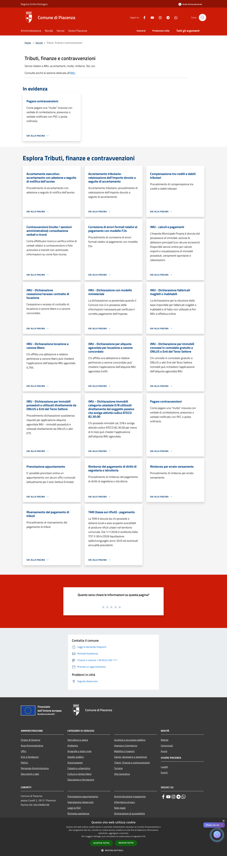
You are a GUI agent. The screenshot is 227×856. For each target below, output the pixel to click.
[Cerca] (202, 17)
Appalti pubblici (75, 757)
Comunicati (167, 745)
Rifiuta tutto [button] (126, 842)
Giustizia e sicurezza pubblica (129, 740)
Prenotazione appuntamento (82, 796)
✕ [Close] (222, 825)
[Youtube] (151, 17)
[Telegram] (166, 17)
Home (28, 43)
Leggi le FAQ (74, 808)
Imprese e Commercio (125, 745)
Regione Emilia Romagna (34, 4)
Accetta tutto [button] (101, 843)
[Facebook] (143, 17)
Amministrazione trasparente (130, 796)
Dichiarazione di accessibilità (129, 813)
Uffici (23, 751)
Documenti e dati (30, 774)
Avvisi (164, 751)
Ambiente (72, 745)
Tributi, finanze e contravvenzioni (132, 762)
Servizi (39, 43)
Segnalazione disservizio (80, 802)
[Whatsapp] (174, 17)
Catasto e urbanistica (78, 768)
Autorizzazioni (75, 762)
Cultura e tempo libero (79, 774)
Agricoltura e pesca (77, 740)
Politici (24, 762)
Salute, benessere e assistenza (130, 757)
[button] (113, 850)
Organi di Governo (30, 740)
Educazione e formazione (80, 779)
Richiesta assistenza (78, 813)
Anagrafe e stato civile (79, 751)
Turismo (118, 768)
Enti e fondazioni (30, 757)
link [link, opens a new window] (144, 836)
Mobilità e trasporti (124, 751)
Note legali (120, 808)
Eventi (164, 772)
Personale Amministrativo (35, 768)
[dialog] (113, 837)
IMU (72, 73)
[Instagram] (158, 17)
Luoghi (164, 767)
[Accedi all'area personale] (190, 4)
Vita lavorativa (122, 774)
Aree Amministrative (32, 745)
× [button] (223, 821)
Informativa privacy (124, 802)
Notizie (164, 740)
